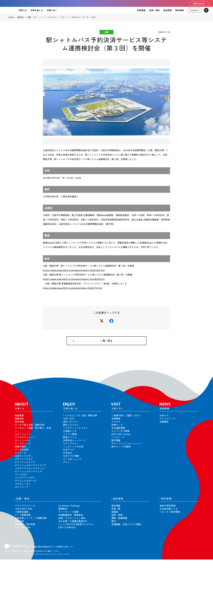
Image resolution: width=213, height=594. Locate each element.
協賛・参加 (154, 10)
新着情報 (141, 10)
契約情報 (179, 10)
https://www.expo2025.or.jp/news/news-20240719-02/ (72, 287)
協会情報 (167, 10)
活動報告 (20, 17)
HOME (11, 17)
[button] (204, 376)
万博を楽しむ (36, 10)
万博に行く (52, 10)
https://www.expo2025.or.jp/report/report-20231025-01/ (74, 270)
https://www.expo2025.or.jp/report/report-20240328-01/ (74, 279)
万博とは (22, 10)
